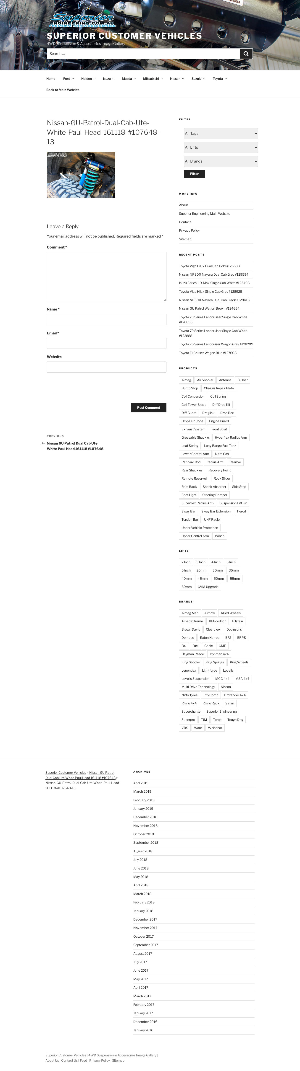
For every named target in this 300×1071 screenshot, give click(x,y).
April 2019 (140, 783)
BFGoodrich (217, 621)
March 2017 (142, 996)
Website (54, 357)
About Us (52, 1060)
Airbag (186, 380)
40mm (187, 578)
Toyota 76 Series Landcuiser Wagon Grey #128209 (216, 344)
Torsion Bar (190, 519)
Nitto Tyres (189, 695)
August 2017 (142, 953)
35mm (234, 570)
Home (50, 78)
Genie (208, 646)
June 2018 (141, 868)
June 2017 (140, 970)
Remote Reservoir (195, 478)
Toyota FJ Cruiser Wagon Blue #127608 (208, 353)
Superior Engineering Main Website (204, 213)
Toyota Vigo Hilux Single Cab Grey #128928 (210, 291)
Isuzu (109, 78)
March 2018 (142, 894)
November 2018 (145, 826)
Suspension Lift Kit (233, 503)
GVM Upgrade (208, 587)
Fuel (195, 646)
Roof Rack (189, 487)
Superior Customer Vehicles (125, 36)
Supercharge (191, 711)
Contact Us (69, 1060)
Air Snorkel (205, 380)
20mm (202, 570)
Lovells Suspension (195, 678)
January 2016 (143, 1030)
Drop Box (227, 413)
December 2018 (145, 817)
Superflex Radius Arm (198, 503)
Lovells (228, 670)
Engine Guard (219, 421)
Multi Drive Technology (198, 687)
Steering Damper (214, 495)
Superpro (188, 720)
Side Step (239, 487)
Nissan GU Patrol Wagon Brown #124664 (209, 308)
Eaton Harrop (209, 637)
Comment (57, 247)
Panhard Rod (191, 462)
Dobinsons (234, 629)
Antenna (225, 380)
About (183, 205)
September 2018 (145, 842)
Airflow (209, 613)
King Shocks (191, 662)
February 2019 (144, 800)
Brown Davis (191, 629)
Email (53, 333)
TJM (204, 720)
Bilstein (237, 621)
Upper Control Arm (195, 536)
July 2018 (140, 859)
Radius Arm (215, 462)
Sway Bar (188, 511)
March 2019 (142, 791)
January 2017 (143, 1013)
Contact (185, 222)
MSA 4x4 (242, 678)
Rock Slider (222, 478)
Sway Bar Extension (216, 511)
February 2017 (143, 1004)
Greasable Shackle (195, 437)
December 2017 (145, 919)
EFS (228, 637)
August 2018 (142, 851)
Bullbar (242, 380)
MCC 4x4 (222, 678)
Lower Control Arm (195, 454)
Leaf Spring (190, 446)
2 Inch (186, 562)
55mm (235, 578)
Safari (229, 703)
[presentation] (81, 387)
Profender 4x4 (235, 695)
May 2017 (140, 979)
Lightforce (209, 670)
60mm (187, 587)
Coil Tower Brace (194, 404)
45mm (203, 578)
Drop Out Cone (192, 421)
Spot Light (189, 495)
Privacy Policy (189, 230)
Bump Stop (190, 388)
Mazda (129, 78)
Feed (83, 1060)
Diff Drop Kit (221, 404)
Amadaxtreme (192, 621)
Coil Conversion (193, 396)
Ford (68, 78)
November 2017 (145, 928)
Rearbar (235, 462)
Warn (198, 728)
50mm (219, 578)
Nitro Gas (222, 454)
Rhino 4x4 (189, 703)
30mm (218, 570)
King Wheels (239, 662)
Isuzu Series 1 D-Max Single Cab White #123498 (214, 283)
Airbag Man (190, 613)
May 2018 (140, 877)
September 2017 (145, 945)
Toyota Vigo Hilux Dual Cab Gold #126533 (209, 266)
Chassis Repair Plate (219, 388)
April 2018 (140, 885)
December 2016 (145, 1022)
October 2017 (143, 936)
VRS (185, 728)
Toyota (220, 78)
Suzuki (199, 78)
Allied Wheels (231, 613)
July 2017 (140, 962)
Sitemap (185, 239)
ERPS (241, 637)
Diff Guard (189, 413)
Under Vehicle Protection (200, 528)
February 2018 (144, 902)
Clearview (213, 629)
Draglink (208, 413)
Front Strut (219, 429)
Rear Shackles (192, 470)
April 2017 (140, 987)
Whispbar (215, 728)
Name (53, 309)
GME (222, 646)
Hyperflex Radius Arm (231, 437)
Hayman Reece (193, 654)
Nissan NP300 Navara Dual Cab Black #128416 (214, 300)
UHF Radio (212, 519)
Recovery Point (219, 470)
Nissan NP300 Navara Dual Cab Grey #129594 (213, 274)
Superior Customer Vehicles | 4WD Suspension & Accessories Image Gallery (100, 1055)
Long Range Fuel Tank (220, 446)
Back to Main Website (62, 90)
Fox (184, 646)
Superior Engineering (221, 711)
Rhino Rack (211, 703)
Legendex (189, 670)
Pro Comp (210, 695)
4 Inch (216, 562)
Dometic (188, 637)
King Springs (215, 662)
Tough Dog (235, 720)
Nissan (177, 78)
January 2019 (143, 808)
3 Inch (200, 562)
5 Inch (231, 562)
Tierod (241, 511)
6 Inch (186, 570)
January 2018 (143, 911)
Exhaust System (193, 429)
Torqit (217, 720)
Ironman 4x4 (219, 654)
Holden (88, 78)
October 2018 (143, 834)
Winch (219, 536)
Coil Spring (218, 396)
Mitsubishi (153, 78)
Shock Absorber (214, 487)
